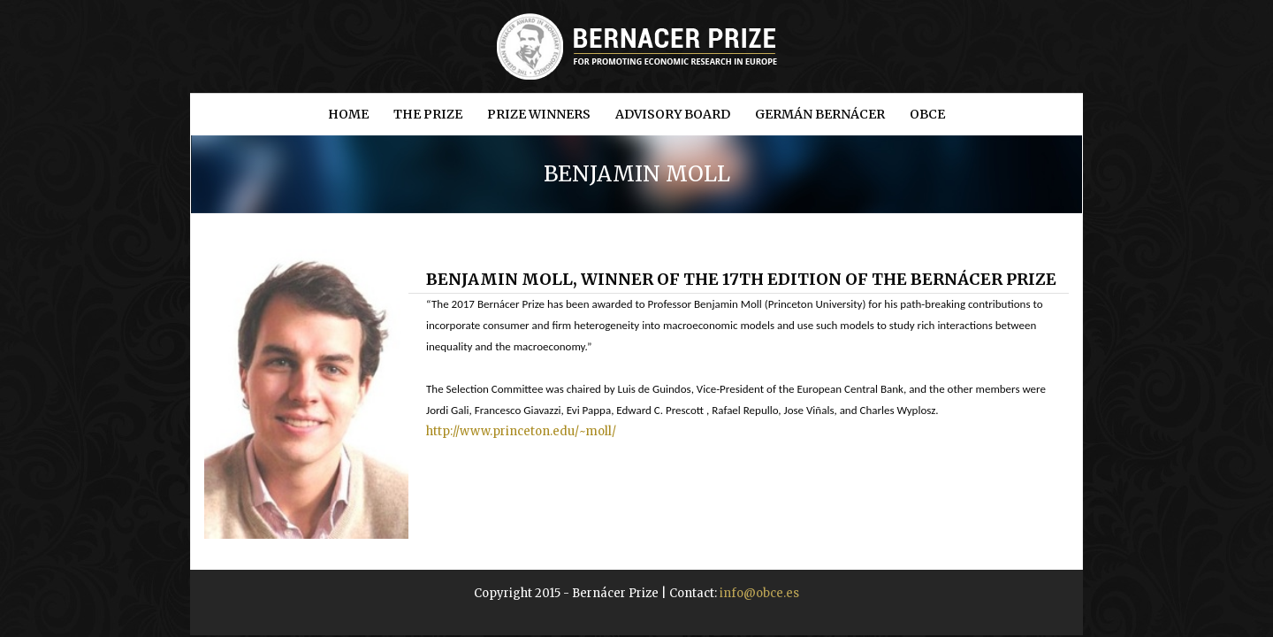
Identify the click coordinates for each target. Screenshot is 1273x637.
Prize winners (539, 114)
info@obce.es (759, 593)
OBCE (927, 114)
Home (348, 114)
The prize (427, 114)
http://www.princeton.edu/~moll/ (521, 431)
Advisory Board (672, 114)
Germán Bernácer (820, 114)
